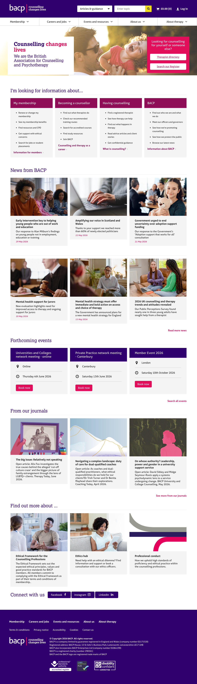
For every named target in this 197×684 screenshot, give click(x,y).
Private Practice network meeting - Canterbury (98, 354)
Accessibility (59, 629)
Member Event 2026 (149, 353)
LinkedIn (106, 594)
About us (135, 21)
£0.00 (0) (166, 8)
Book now (24, 387)
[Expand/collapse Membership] (27, 21)
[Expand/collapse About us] (143, 21)
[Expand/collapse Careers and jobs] (69, 21)
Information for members (28, 152)
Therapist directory (168, 57)
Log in (184, 8)
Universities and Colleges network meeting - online (33, 354)
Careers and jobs (57, 21)
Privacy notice (41, 629)
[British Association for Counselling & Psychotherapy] (27, 8)
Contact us (88, 629)
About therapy (175, 21)
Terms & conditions (19, 629)
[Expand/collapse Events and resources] (111, 21)
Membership (17, 21)
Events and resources (96, 21)
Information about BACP (160, 148)
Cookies (74, 629)
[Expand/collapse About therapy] (186, 21)
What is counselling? (114, 148)
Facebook (59, 594)
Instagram (82, 594)
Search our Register (168, 66)
